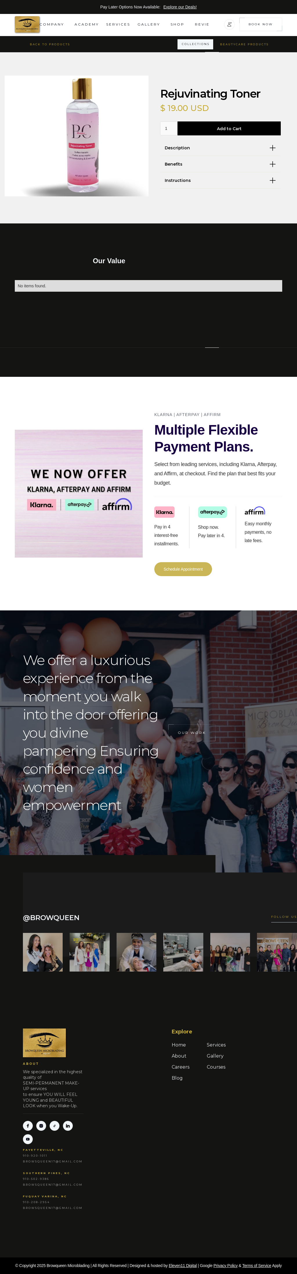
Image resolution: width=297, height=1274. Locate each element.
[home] (27, 24)
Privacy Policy (225, 1265)
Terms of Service (256, 1265)
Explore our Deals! (180, 7)
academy (87, 24)
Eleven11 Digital (183, 1265)
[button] (53, 24)
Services (118, 24)
